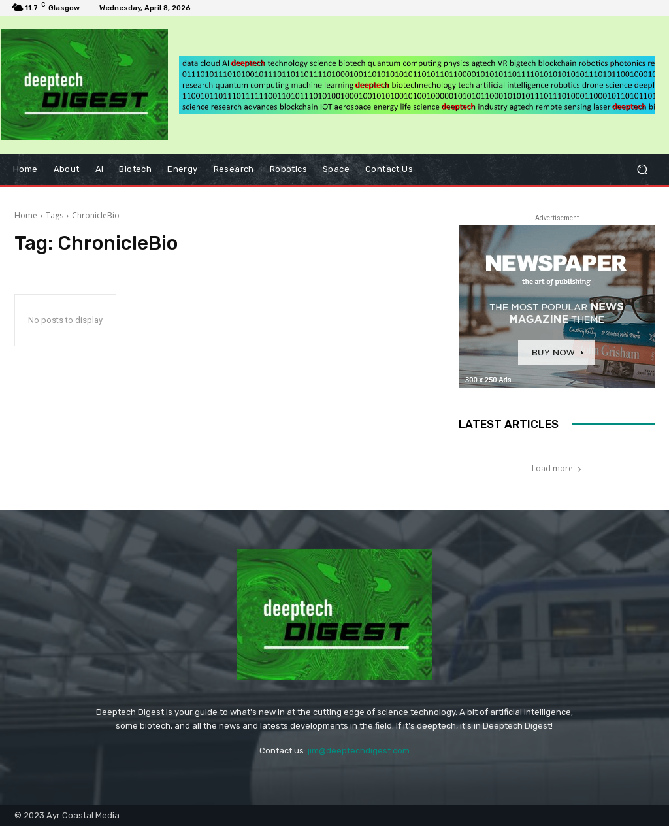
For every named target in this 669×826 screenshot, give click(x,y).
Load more (557, 468)
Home (25, 215)
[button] (642, 169)
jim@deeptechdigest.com (359, 750)
